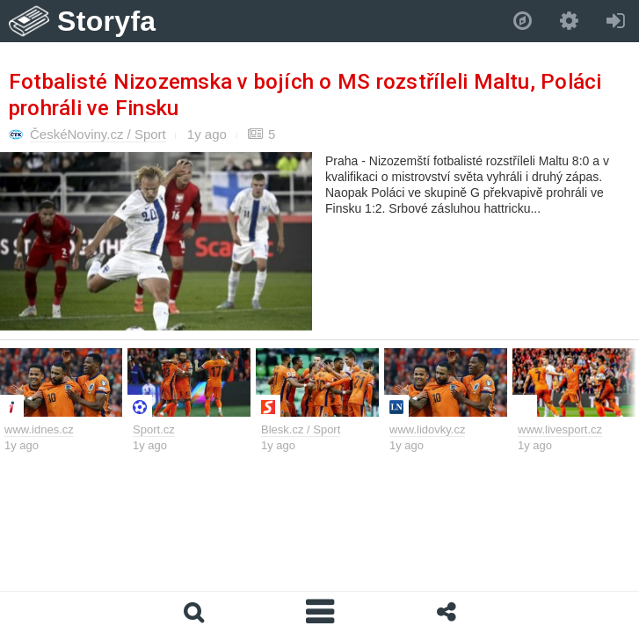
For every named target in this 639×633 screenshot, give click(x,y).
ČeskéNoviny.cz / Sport (98, 134)
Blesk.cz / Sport (300, 429)
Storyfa (106, 21)
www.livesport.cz (560, 429)
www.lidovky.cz (427, 429)
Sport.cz (154, 429)
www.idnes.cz (39, 429)
